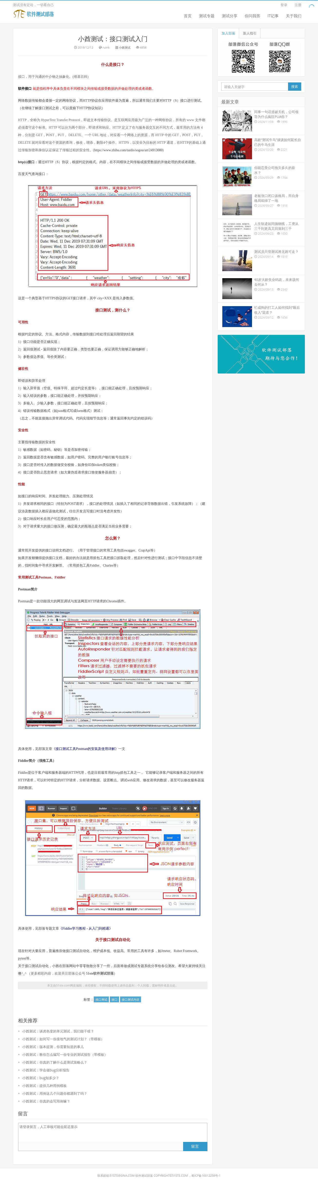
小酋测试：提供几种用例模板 (44, 1085)
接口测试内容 (130, 999)
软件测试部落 (144, 1176)
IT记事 (273, 15)
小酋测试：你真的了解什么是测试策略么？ (54, 1062)
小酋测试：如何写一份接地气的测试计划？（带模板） (63, 1039)
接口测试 (101, 999)
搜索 (294, 86)
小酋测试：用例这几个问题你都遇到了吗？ (54, 1093)
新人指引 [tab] (250, 33)
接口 (114, 999)
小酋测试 (125, 47)
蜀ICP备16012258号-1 (206, 1176)
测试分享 (229, 15)
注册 (298, 4)
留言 (195, 1146)
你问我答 (252, 15)
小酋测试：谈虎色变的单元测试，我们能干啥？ (58, 1031)
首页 (188, 15)
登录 (284, 4)
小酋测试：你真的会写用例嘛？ (46, 1101)
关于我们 (293, 15)
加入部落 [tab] (228, 33)
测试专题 (207, 15)
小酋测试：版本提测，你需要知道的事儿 (53, 1046)
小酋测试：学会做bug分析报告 (45, 1070)
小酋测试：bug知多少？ (40, 1078)
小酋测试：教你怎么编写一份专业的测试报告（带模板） (65, 1054)
